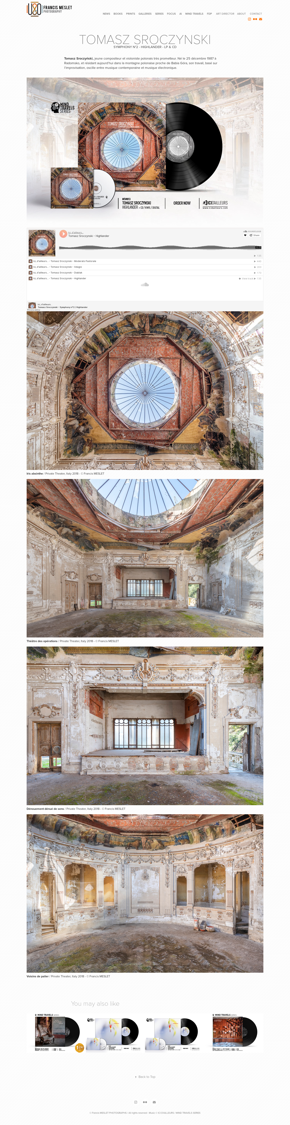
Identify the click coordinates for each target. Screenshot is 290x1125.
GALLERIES (145, 14)
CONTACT (256, 14)
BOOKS (118, 14)
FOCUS (171, 14)
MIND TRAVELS (194, 14)
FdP (209, 14)
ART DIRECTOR (225, 14)
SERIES (159, 14)
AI (180, 14)
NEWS (106, 14)
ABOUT (241, 14)
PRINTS (130, 14)
